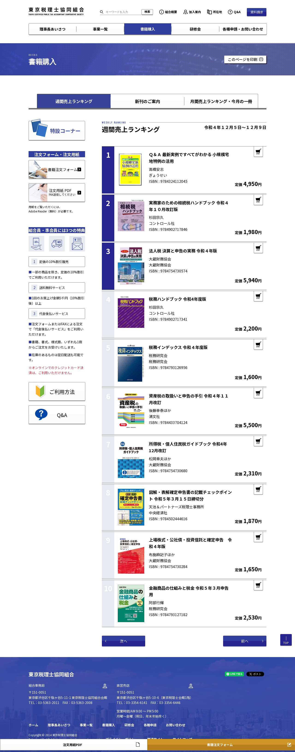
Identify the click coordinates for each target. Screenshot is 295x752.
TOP (286, 643)
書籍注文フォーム (62, 169)
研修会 (195, 29)
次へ (123, 641)
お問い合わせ (175, 724)
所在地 (217, 12)
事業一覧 (100, 29)
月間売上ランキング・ (221, 101)
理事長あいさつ (52, 29)
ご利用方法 (62, 391)
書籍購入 (147, 29)
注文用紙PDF (72, 744)
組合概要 (171, 12)
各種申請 (150, 724)
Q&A (237, 12)
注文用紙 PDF (52, 192)
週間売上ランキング (73, 101)
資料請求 (256, 12)
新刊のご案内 (147, 101)
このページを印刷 (242, 59)
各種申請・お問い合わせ (243, 29)
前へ (244, 641)
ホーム (33, 724)
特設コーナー (65, 130)
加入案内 (195, 12)
